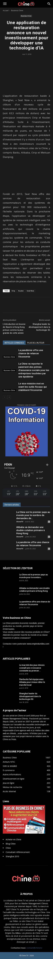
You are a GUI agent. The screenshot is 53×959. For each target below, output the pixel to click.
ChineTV (19, 522)
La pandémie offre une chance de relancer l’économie (30, 353)
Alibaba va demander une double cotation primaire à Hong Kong (30, 530)
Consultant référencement (18, 852)
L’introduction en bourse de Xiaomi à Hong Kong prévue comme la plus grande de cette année (14, 328)
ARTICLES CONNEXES (14, 343)
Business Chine (17, 10)
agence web (25, 730)
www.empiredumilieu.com (38, 644)
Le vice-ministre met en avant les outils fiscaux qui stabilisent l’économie (32, 386)
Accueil (5, 10)
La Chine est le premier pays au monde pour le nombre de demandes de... (33, 515)
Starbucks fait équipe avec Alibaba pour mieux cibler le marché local (32, 682)
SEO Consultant (27, 930)
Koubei (21, 291)
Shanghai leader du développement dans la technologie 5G (39, 327)
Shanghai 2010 (12, 856)
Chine (8, 848)
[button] (49, 4)
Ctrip (13, 291)
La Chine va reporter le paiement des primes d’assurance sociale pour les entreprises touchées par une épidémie (33, 370)
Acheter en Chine (13, 839)
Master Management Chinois (15, 718)
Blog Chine (11, 843)
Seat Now (30, 291)
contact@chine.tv (34, 947)
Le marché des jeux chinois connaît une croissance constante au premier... (32, 668)
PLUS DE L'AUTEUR (35, 343)
